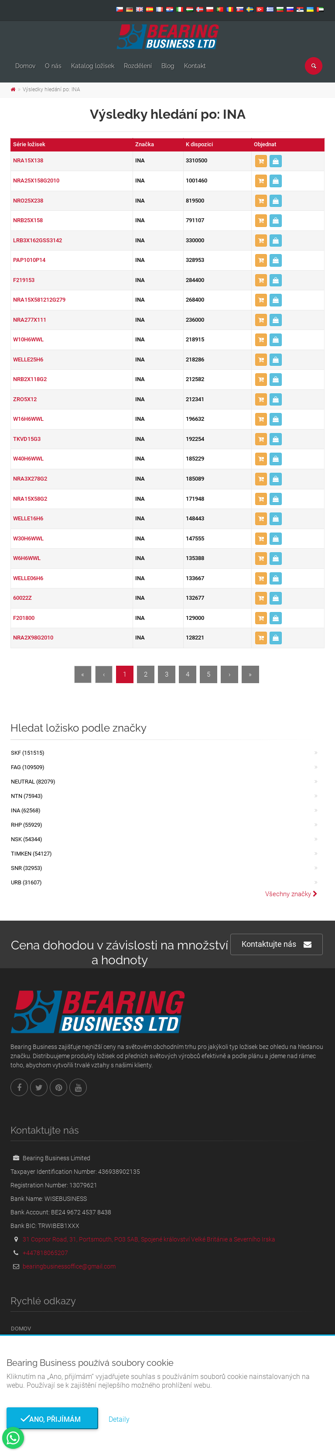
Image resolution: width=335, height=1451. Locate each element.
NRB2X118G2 (30, 379)
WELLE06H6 (28, 578)
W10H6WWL (28, 339)
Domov (25, 65)
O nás (53, 65)
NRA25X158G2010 (36, 180)
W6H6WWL (27, 558)
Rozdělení (138, 65)
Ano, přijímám (52, 1419)
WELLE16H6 (28, 518)
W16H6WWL (28, 419)
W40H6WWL (28, 458)
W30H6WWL (28, 538)
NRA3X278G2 (30, 478)
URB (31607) (26, 882)
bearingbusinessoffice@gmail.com (69, 1266)
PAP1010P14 (29, 260)
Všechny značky (291, 894)
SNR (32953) (26, 868)
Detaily (119, 1419)
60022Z (22, 598)
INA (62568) (26, 810)
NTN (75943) (27, 796)
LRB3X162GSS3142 (37, 240)
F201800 (23, 618)
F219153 (23, 280)
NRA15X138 (28, 160)
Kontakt (195, 65)
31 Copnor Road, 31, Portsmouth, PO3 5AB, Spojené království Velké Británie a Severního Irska (149, 1239)
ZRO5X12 (25, 399)
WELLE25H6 (28, 359)
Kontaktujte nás (276, 944)
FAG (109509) (27, 767)
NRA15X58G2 (30, 498)
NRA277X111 (29, 319)
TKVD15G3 (27, 439)
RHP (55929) (26, 825)
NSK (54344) (26, 839)
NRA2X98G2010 (33, 637)
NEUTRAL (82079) (33, 781)
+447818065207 (45, 1252)
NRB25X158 (28, 220)
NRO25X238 (28, 200)
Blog (167, 65)
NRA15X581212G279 (39, 299)
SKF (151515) (27, 753)
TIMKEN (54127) (31, 853)
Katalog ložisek (92, 65)
